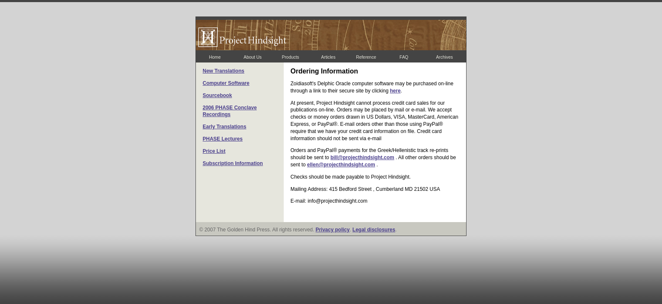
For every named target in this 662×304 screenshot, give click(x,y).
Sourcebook (217, 95)
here (395, 91)
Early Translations (224, 127)
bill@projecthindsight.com (362, 157)
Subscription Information (233, 163)
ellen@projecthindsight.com (341, 165)
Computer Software (226, 83)
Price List (214, 151)
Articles (328, 57)
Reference (366, 57)
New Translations (223, 71)
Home (215, 57)
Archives (444, 57)
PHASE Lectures (223, 139)
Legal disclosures (374, 230)
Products (290, 57)
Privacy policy (332, 230)
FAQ (403, 57)
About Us (253, 57)
